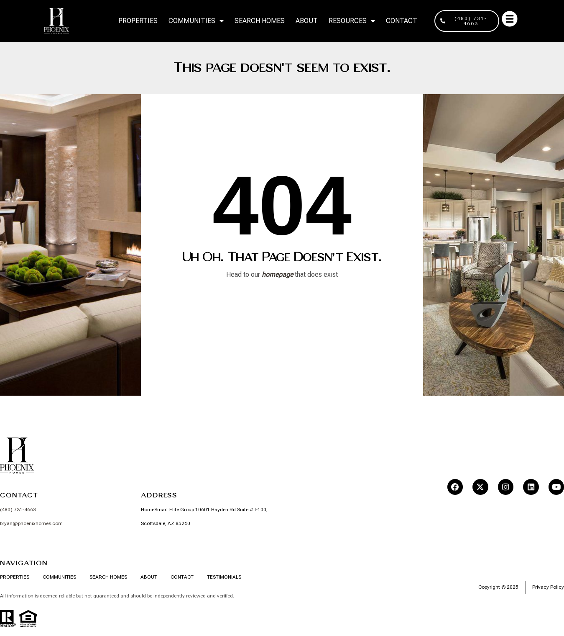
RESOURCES (352, 20)
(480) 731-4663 (18, 510)
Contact (401, 21)
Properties (138, 21)
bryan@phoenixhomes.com (31, 523)
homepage (277, 274)
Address (159, 495)
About (307, 21)
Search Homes (260, 21)
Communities (196, 20)
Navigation (24, 562)
